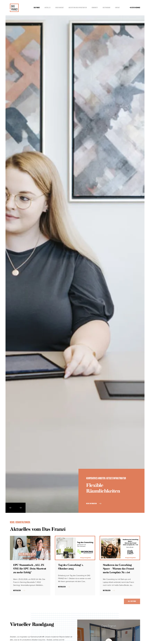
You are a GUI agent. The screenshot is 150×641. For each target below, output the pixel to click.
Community (95, 8)
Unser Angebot (59, 8)
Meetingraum (106, 8)
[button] (11, 508)
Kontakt (117, 8)
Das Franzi (37, 8)
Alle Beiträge (132, 601)
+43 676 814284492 (135, 8)
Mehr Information (91, 504)
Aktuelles (48, 8)
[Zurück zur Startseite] (14, 7)
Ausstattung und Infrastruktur (78, 8)
